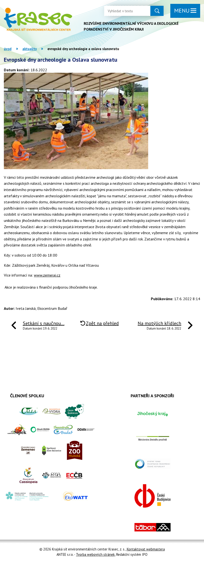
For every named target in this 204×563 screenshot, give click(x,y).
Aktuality (29, 48)
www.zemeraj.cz (47, 275)
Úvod (8, 48)
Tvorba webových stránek (95, 554)
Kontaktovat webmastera (146, 549)
